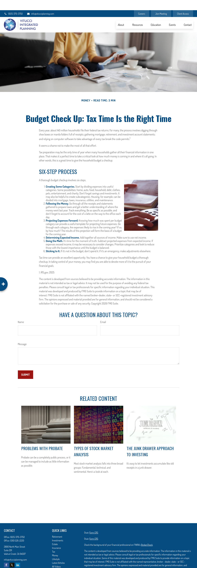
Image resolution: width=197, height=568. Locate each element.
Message (22, 334)
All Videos (56, 556)
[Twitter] (12, 555)
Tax (53, 541)
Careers (141, 3)
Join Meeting (161, 3)
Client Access (183, 3)
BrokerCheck (147, 534)
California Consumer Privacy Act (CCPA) (175, 564)
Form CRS (93, 522)
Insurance (56, 537)
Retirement (57, 526)
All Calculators (58, 560)
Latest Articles (58, 552)
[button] (121, 14)
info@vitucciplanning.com (40, 3)
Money (55, 545)
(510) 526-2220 (17, 530)
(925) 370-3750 (13, 3)
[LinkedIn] (17, 555)
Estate (55, 533)
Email (103, 311)
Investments (57, 530)
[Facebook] (6, 555)
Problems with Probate (42, 438)
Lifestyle (55, 548)
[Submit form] (25, 364)
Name (21, 311)
